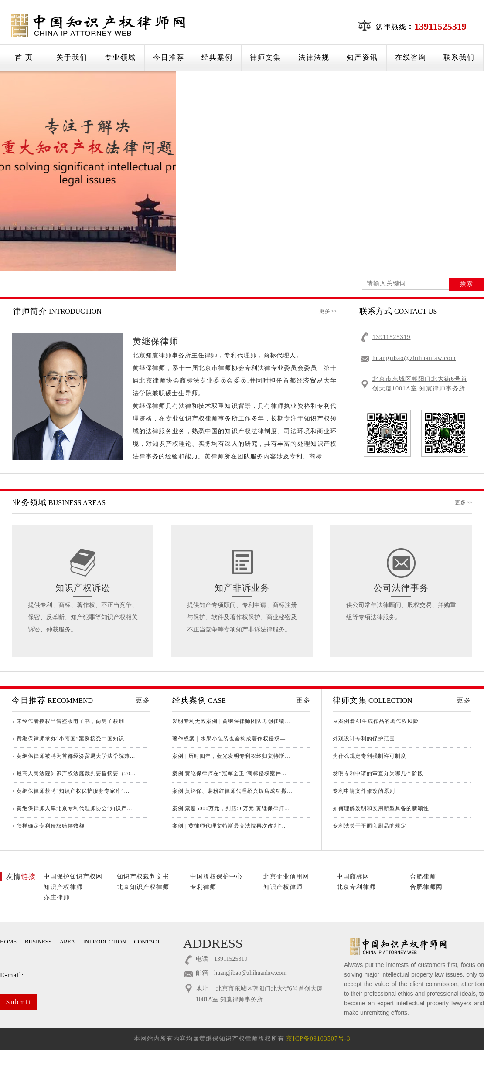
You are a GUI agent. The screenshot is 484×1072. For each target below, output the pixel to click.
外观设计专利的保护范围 (364, 739)
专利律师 (203, 887)
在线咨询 (410, 57)
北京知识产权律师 (143, 887)
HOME (8, 941)
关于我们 (72, 57)
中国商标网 (353, 876)
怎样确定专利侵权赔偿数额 (51, 826)
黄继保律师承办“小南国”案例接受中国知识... (73, 739)
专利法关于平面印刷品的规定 (369, 826)
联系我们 (459, 57)
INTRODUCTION (104, 941)
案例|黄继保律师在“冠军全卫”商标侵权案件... (229, 773)
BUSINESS (38, 941)
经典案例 (217, 57)
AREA (67, 941)
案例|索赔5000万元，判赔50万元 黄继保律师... (231, 808)
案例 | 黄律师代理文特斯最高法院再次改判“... (229, 826)
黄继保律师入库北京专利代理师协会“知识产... (74, 808)
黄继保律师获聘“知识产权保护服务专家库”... (73, 791)
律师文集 (265, 57)
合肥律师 (423, 876)
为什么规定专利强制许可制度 (369, 756)
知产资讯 (362, 57)
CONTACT (147, 941)
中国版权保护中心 (216, 876)
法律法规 (314, 57)
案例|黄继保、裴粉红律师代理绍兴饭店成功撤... (232, 791)
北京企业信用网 (286, 876)
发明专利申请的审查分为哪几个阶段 (378, 773)
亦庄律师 (57, 897)
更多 (328, 311)
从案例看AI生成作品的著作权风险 (376, 721)
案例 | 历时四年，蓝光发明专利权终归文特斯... (231, 756)
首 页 (24, 57)
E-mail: (77, 975)
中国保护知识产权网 (73, 876)
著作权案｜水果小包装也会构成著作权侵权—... (231, 739)
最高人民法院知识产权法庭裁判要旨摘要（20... (76, 773)
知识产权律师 (63, 887)
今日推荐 (168, 57)
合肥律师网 (426, 887)
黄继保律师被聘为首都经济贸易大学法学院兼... (76, 756)
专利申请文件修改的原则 (364, 791)
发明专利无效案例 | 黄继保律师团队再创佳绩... (231, 721)
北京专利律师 (356, 887)
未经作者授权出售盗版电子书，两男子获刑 (70, 721)
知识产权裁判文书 (143, 876)
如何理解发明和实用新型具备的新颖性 (381, 808)
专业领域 (120, 57)
